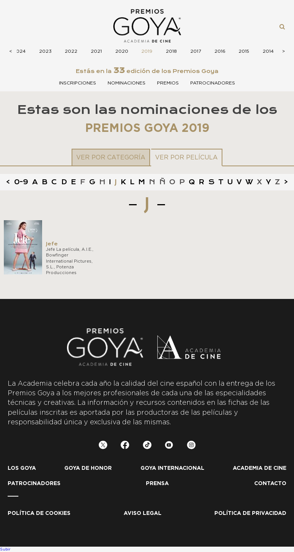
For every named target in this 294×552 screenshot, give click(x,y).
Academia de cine (259, 468)
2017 (195, 51)
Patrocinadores (212, 83)
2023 (45, 51)
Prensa (157, 483)
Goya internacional (172, 468)
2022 (71, 51)
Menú (16, 26)
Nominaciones (126, 83)
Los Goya (22, 468)
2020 (121, 51)
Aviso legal (143, 513)
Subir (5, 549)
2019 (146, 51)
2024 (19, 51)
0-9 (21, 182)
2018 (171, 51)
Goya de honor (88, 468)
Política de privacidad (250, 513)
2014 (268, 51)
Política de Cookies (39, 513)
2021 (96, 51)
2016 (219, 51)
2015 (243, 51)
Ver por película (186, 157)
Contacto (270, 483)
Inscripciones (77, 83)
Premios (168, 83)
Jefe (52, 244)
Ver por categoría (110, 157)
